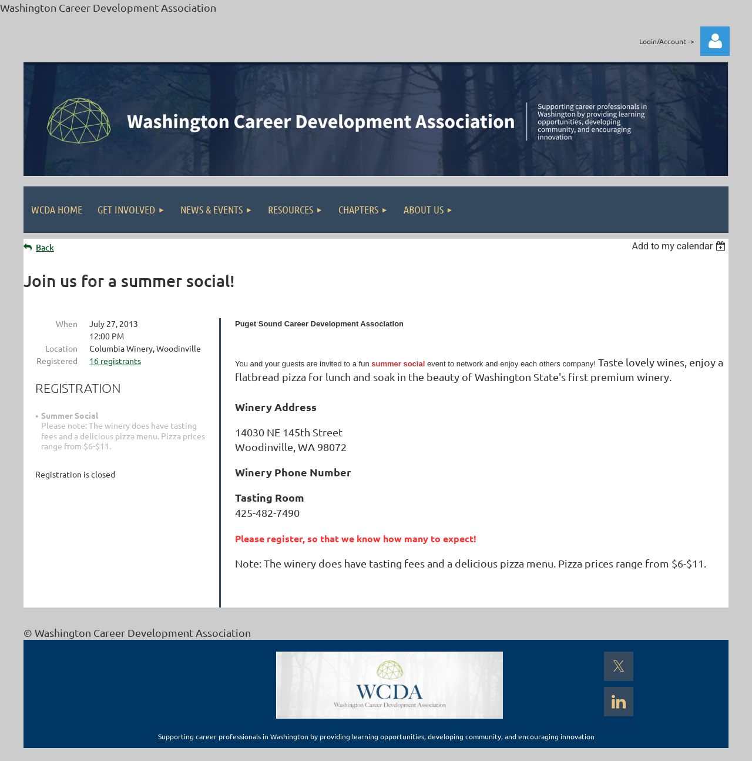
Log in (715, 41)
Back (45, 247)
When (67, 323)
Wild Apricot (588, 746)
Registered (57, 360)
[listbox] (680, 246)
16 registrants (115, 360)
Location (61, 348)
